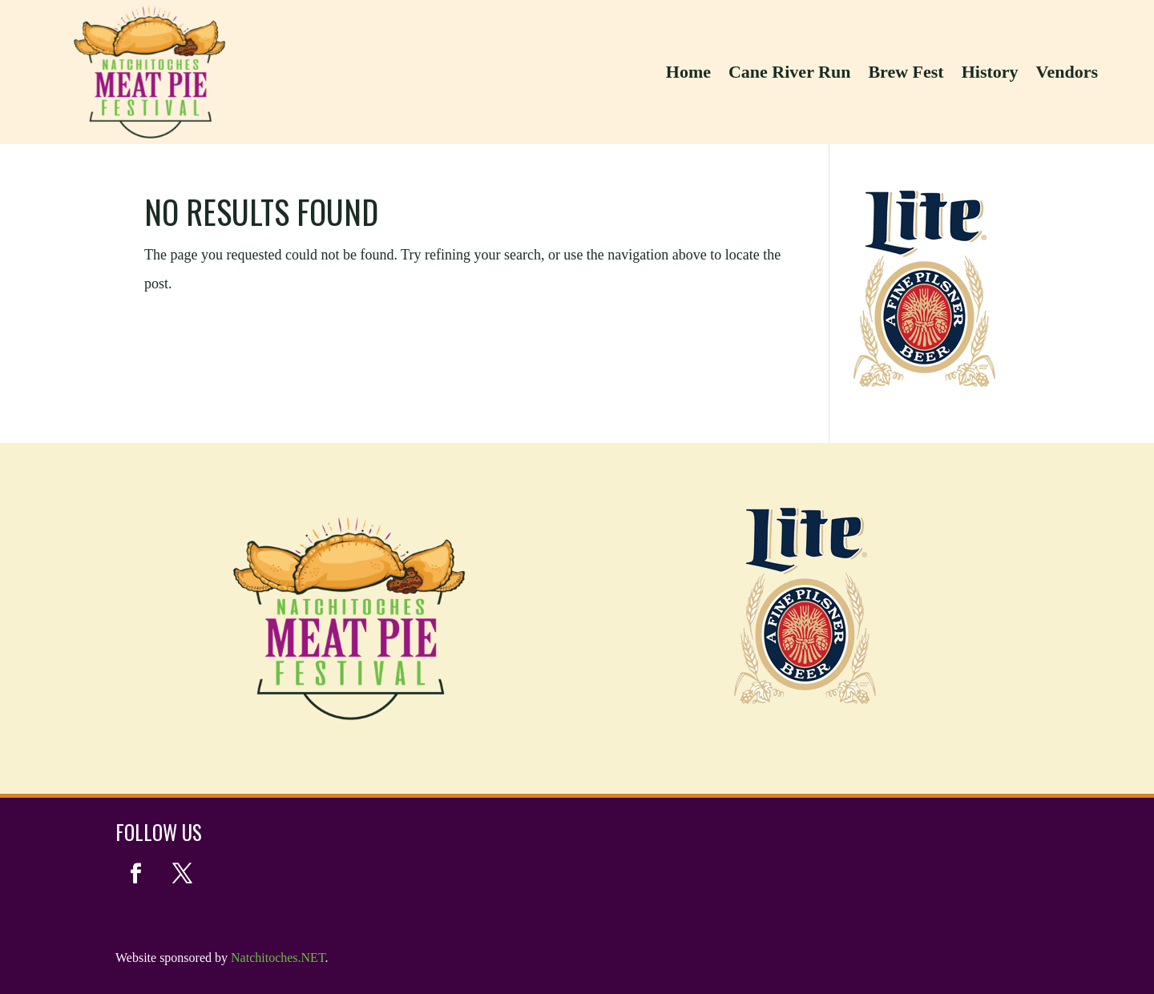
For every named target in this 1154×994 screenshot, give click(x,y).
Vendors (1067, 72)
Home (688, 72)
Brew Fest (905, 72)
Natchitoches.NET (278, 957)
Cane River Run (789, 72)
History (990, 72)
